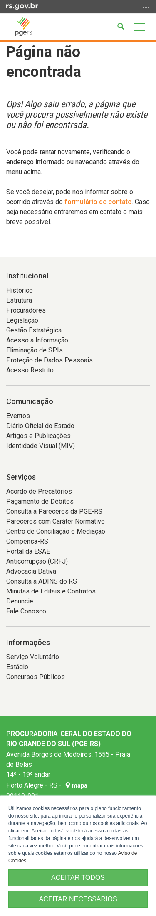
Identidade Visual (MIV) (40, 446)
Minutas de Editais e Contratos (51, 591)
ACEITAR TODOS (78, 877)
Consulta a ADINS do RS (41, 581)
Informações (28, 642)
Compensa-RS (27, 541)
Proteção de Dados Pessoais (49, 360)
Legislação (22, 320)
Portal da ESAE (28, 551)
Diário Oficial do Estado (40, 426)
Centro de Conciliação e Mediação (55, 531)
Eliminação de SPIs (34, 350)
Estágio (17, 667)
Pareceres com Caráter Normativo (55, 521)
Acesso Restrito (30, 370)
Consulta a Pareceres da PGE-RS (54, 511)
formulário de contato (98, 202)
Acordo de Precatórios (39, 491)
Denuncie (19, 601)
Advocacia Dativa (31, 571)
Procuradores (26, 310)
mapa (76, 785)
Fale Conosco (26, 611)
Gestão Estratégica (34, 330)
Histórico (19, 290)
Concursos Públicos (35, 677)
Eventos (18, 416)
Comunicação (29, 401)
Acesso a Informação (37, 340)
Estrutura (19, 300)
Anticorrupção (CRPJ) (37, 561)
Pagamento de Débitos (40, 501)
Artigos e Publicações (38, 436)
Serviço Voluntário (32, 657)
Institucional (27, 275)
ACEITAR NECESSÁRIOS (78, 899)
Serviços (21, 477)
